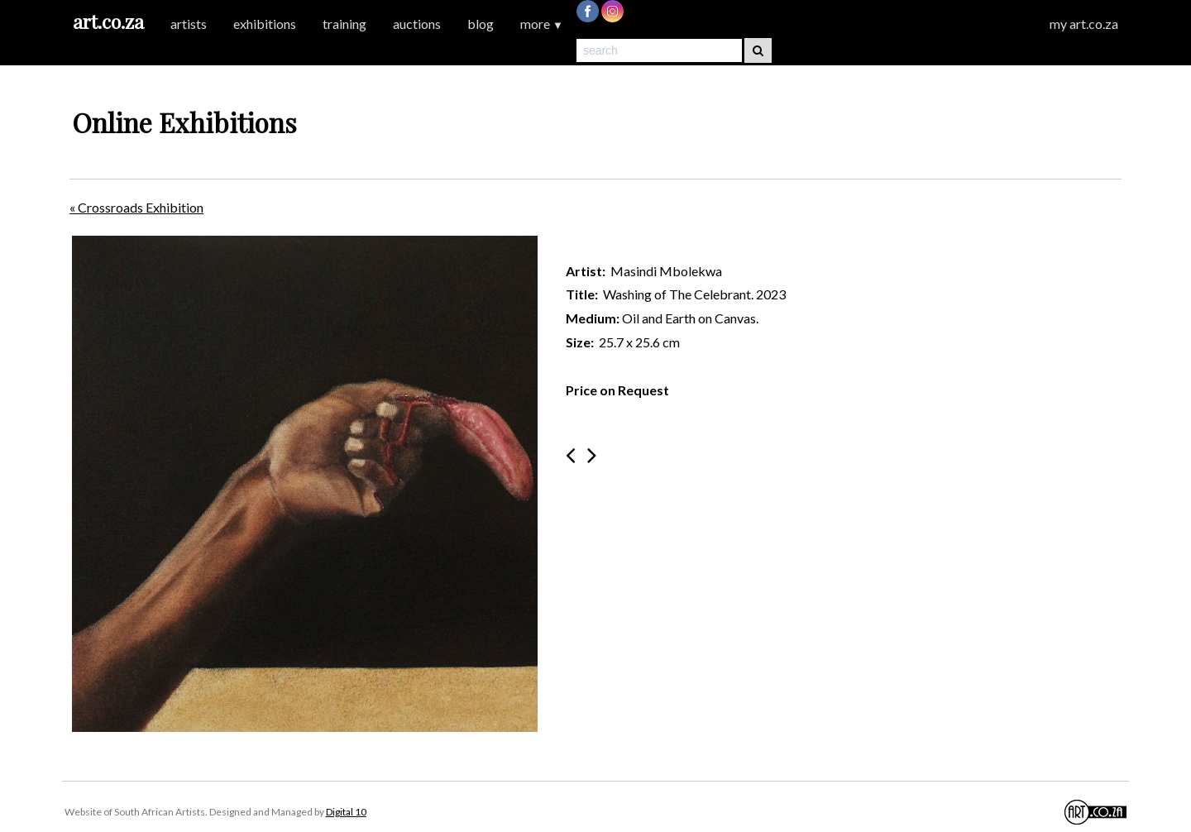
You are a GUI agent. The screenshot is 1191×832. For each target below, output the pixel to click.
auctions (417, 23)
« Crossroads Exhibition (136, 207)
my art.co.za (1084, 23)
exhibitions (264, 23)
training (344, 23)
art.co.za (108, 21)
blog (480, 23)
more (541, 23)
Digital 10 (346, 812)
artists (188, 23)
